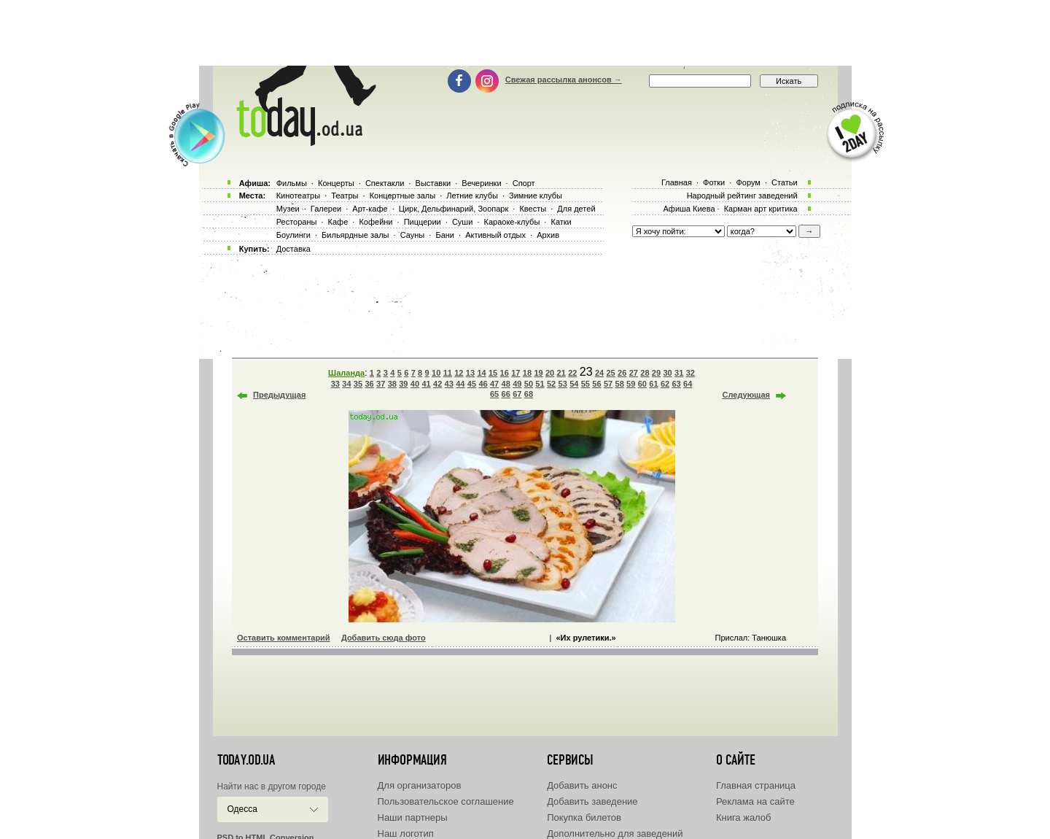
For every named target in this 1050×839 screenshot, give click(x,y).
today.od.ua (246, 760)
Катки (561, 221)
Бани (444, 235)
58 (619, 383)
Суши (462, 221)
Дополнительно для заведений (614, 833)
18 (527, 372)
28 (644, 372)
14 (481, 372)
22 (572, 372)
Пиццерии (422, 221)
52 (551, 383)
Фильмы (291, 183)
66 (506, 394)
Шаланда (346, 372)
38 (392, 383)
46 (482, 383)
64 (687, 383)
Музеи (288, 208)
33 (335, 383)
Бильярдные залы (355, 235)
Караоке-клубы (512, 221)
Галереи (326, 208)
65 (494, 394)
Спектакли (385, 183)
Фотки (714, 182)
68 (528, 394)
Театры (344, 195)
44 (460, 383)
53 (563, 383)
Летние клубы (472, 195)
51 (539, 383)
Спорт (524, 183)
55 (585, 383)
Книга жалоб (743, 817)
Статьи (784, 182)
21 (561, 372)
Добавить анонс (582, 785)
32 (690, 372)
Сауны (412, 235)
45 (471, 383)
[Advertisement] (525, 33)
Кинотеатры (298, 195)
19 (538, 372)
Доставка (293, 248)
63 (676, 383)
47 (494, 383)
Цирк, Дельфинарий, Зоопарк (453, 208)
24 (599, 372)
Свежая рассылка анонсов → (563, 79)
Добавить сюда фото (383, 637)
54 (573, 383)
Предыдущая (279, 394)
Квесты (532, 208)
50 (528, 383)
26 (622, 372)
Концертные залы (402, 195)
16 (504, 372)
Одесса (242, 809)
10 (436, 372)
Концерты (336, 183)
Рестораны (296, 221)
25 (610, 372)
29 (656, 372)
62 (665, 383)
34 (346, 383)
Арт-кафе (369, 208)
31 (678, 372)
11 (447, 372)
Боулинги (293, 235)
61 (653, 383)
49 (517, 383)
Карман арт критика (761, 208)
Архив (548, 235)
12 (458, 372)
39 (403, 383)
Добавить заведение (592, 801)
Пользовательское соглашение (446, 801)
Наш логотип (406, 833)
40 (415, 383)
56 (596, 383)
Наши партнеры (413, 817)
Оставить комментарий (283, 637)
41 (425, 383)
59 (630, 383)
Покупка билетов (584, 817)
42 (437, 383)
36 (369, 383)
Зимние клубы (535, 195)
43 (449, 383)
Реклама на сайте (755, 801)
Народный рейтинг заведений (742, 195)
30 (667, 372)
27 (633, 372)
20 (549, 372)
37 (380, 383)
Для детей (576, 208)
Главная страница (756, 785)
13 (470, 372)
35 (358, 383)
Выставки (433, 183)
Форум (748, 182)
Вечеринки (481, 183)
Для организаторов (420, 785)
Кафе (338, 221)
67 (517, 394)
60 (642, 383)
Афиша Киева (689, 208)
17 (515, 372)
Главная (676, 182)
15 (493, 372)
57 (608, 383)
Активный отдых (495, 235)
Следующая (746, 394)
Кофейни (375, 221)
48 (506, 383)
